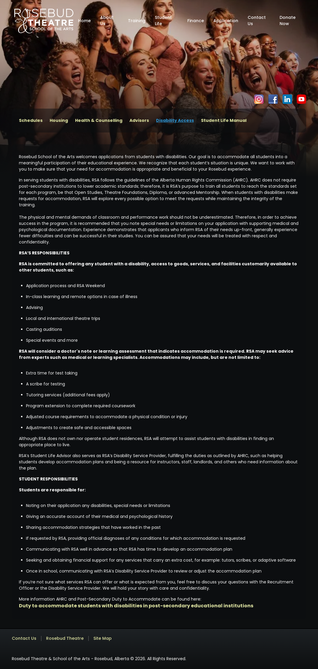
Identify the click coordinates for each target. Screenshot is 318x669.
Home (84, 21)
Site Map (102, 638)
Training (136, 21)
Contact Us (257, 20)
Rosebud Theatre (65, 638)
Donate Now (288, 20)
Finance (195, 21)
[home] (44, 21)
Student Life (163, 20)
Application (225, 21)
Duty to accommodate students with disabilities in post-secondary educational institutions (136, 605)
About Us (106, 20)
